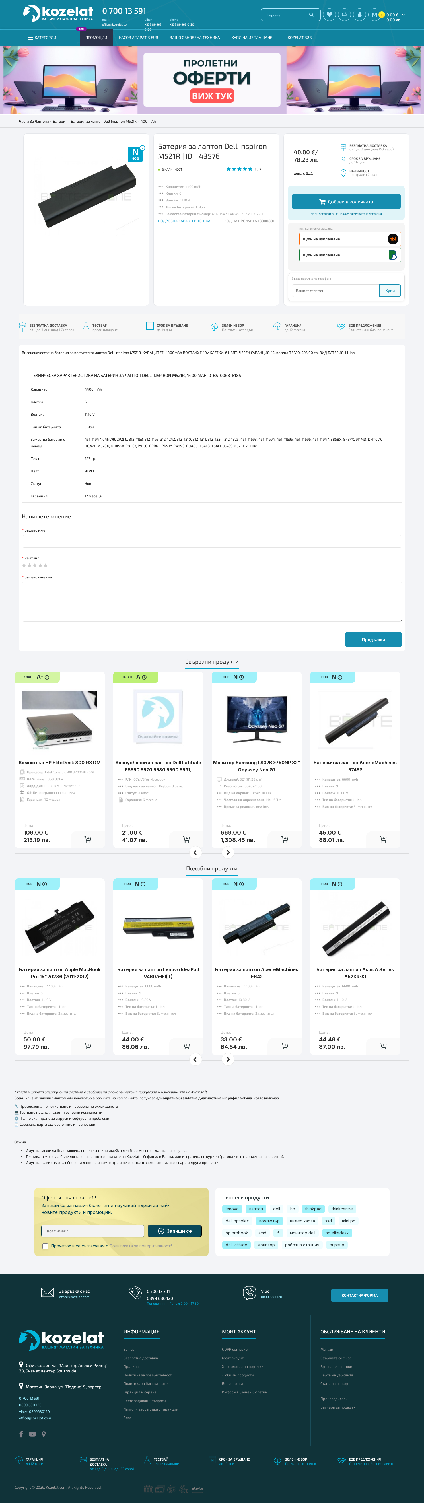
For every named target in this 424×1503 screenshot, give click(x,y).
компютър (269, 1220)
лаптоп (256, 1208)
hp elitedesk (337, 1232)
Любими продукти (238, 1375)
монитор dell (302, 1232)
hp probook (237, 1232)
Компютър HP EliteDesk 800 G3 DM (60, 762)
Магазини (329, 1349)
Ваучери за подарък (337, 1407)
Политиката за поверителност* (141, 1246)
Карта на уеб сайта (336, 1375)
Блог (127, 1417)
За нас (129, 1349)
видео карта (302, 1220)
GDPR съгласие (235, 1349)
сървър (337, 1244)
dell (276, 1208)
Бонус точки (232, 1383)
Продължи (373, 639)
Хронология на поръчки (243, 1366)
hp (292, 1208)
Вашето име (34, 530)
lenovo (232, 1208)
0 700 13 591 (124, 10)
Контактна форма (360, 1295)
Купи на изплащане (252, 37)
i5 (278, 1232)
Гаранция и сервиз (140, 1392)
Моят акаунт (233, 1358)
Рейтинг (31, 558)
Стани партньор (334, 1383)
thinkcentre (342, 1208)
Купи (390, 290)
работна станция (302, 1244)
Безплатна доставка (141, 1358)
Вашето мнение (38, 577)
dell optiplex (237, 1220)
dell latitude (236, 1244)
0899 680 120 (160, 1298)
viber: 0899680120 (34, 1411)
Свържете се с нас (335, 1358)
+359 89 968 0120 (182, 24)
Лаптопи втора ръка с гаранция (151, 1409)
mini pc (348, 1220)
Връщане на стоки (336, 1366)
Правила (131, 1366)
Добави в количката (346, 201)
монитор (266, 1244)
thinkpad (313, 1208)
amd (262, 1232)
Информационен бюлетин (244, 1392)
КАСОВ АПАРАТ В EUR (138, 37)
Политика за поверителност (148, 1375)
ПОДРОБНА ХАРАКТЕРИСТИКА (184, 221)
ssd (328, 1220)
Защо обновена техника (195, 37)
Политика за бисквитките (146, 1383)
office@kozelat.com (115, 24)
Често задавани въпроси (145, 1400)
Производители (334, 1398)
